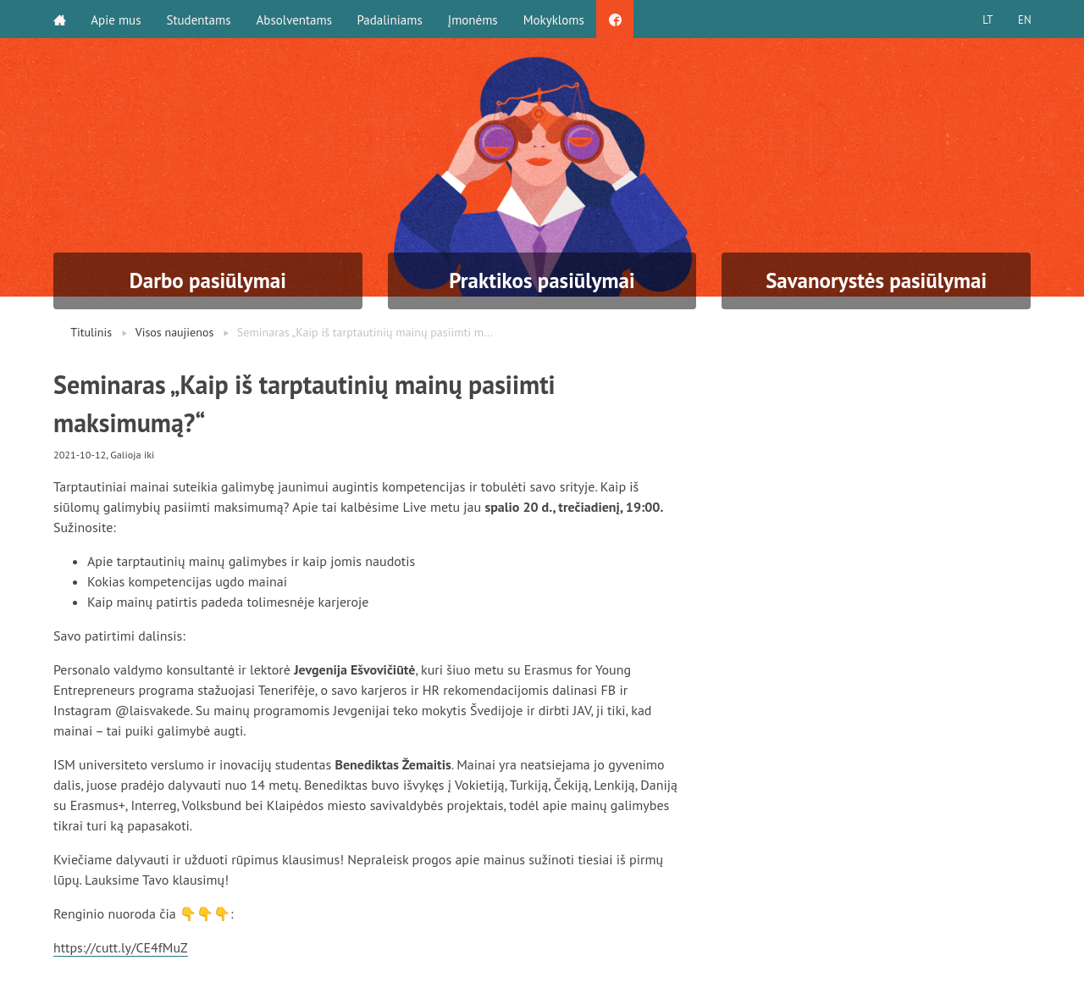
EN (1024, 19)
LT (987, 19)
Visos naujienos (175, 332)
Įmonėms (474, 19)
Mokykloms (554, 19)
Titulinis (91, 332)
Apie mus (116, 19)
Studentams (199, 19)
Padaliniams (390, 19)
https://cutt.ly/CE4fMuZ (121, 947)
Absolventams (295, 19)
